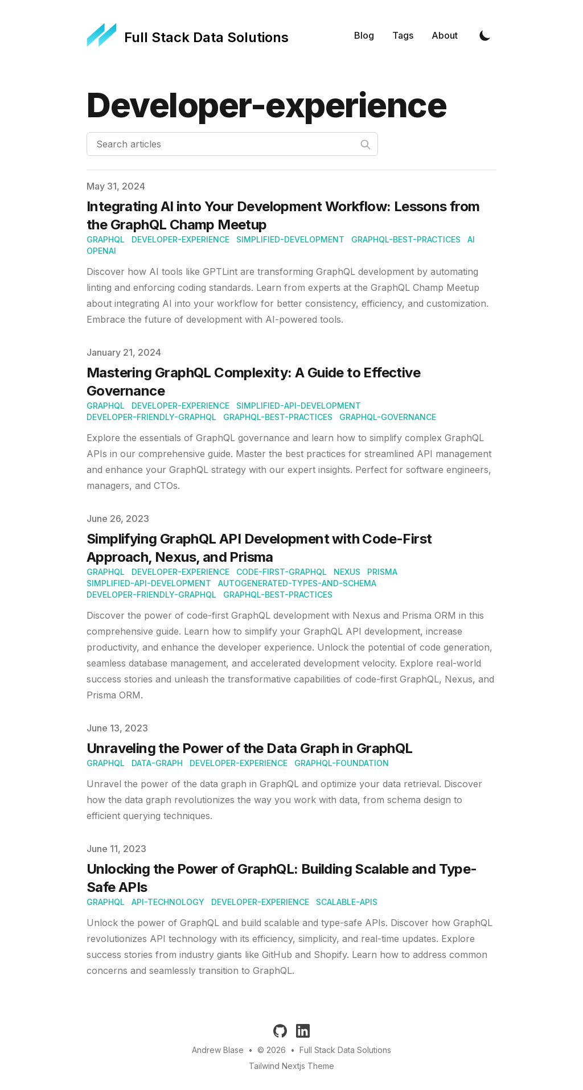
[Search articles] (232, 144)
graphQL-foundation (341, 763)
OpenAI (101, 251)
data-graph (157, 763)
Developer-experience (180, 239)
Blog (364, 35)
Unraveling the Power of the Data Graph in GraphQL (250, 748)
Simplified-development (290, 239)
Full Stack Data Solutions (345, 1050)
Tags (402, 35)
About (445, 35)
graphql (106, 239)
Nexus (347, 572)
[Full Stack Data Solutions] (188, 35)
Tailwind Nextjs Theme (291, 1066)
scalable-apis (346, 902)
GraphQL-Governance (387, 417)
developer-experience (239, 763)
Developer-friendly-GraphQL (151, 417)
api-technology (168, 902)
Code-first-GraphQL (281, 572)
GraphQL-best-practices (406, 239)
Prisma (382, 572)
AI (471, 239)
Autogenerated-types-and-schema (297, 583)
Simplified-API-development (298, 405)
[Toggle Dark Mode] (485, 35)
